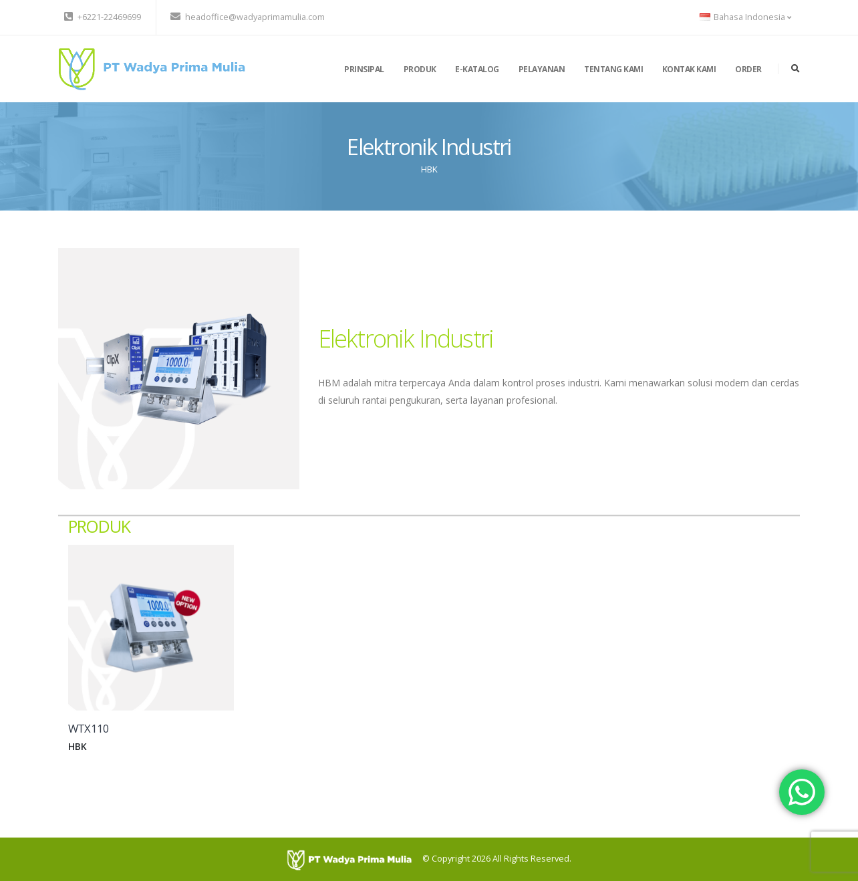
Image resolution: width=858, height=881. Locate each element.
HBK (429, 169)
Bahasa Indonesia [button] (745, 17)
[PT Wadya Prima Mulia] (354, 859)
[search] (795, 69)
